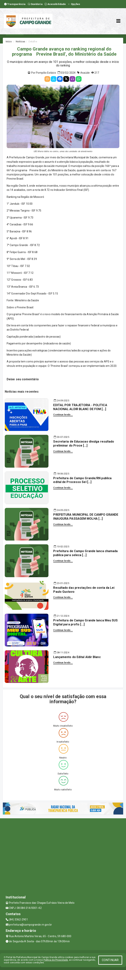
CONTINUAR (110, 960)
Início (9, 41)
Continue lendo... (63, 414)
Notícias (20, 41)
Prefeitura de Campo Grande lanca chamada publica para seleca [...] (85, 553)
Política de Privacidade (56, 960)
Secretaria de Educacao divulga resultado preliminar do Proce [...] (83, 443)
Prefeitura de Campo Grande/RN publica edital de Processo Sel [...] (82, 480)
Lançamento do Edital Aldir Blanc (77, 657)
